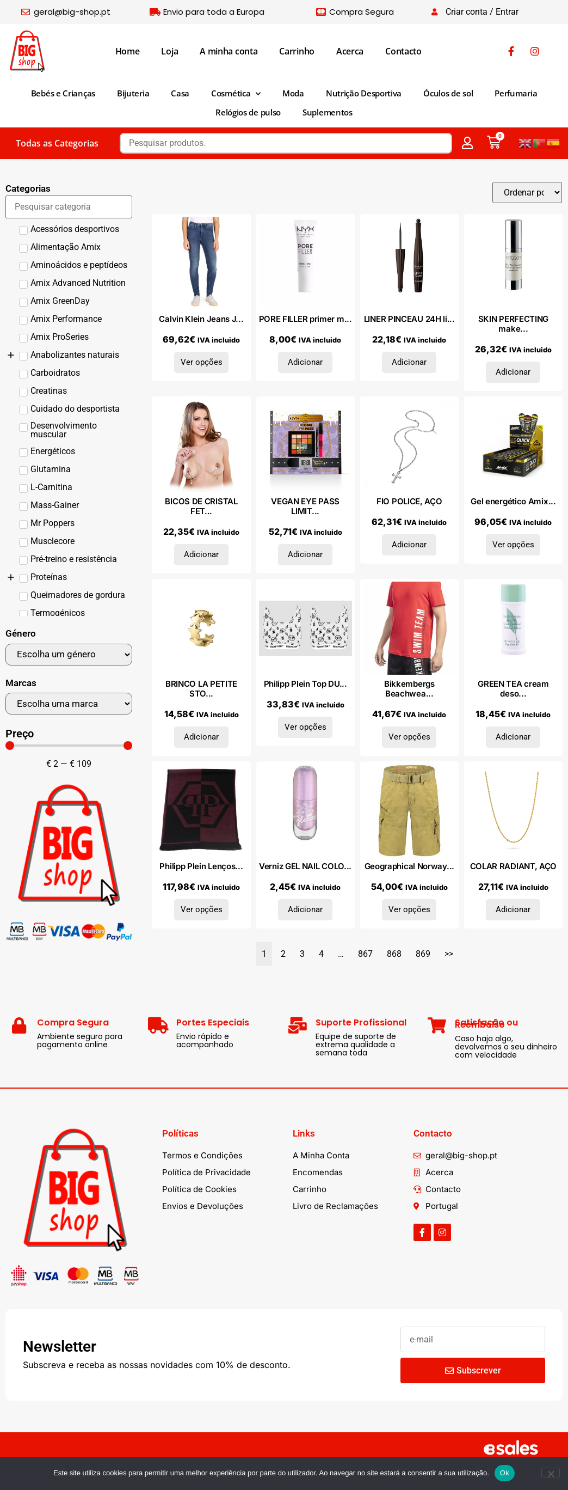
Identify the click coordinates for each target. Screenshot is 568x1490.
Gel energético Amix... (513, 501)
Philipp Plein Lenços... (201, 866)
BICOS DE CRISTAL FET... (201, 506)
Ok (504, 1473)
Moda (293, 93)
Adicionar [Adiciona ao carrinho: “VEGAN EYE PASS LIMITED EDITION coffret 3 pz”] (305, 554)
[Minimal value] (68, 745)
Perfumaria (516, 93)
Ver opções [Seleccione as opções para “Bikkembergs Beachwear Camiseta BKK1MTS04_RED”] (409, 737)
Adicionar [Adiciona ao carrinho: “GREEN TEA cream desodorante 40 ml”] (513, 737)
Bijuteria (133, 93)
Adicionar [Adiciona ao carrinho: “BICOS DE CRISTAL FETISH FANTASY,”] (201, 554)
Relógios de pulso (248, 112)
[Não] (550, 1472)
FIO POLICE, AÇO (409, 501)
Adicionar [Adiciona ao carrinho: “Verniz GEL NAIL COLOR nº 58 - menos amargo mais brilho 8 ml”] (305, 909)
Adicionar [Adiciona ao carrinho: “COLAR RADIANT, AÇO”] (513, 909)
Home (127, 51)
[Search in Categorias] (68, 207)
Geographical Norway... (409, 866)
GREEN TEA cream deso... (513, 689)
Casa (180, 93)
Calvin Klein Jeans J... (201, 319)
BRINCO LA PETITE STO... (201, 689)
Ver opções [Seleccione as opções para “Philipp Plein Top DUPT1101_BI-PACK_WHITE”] (305, 727)
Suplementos (327, 112)
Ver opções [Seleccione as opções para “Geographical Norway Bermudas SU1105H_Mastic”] (409, 909)
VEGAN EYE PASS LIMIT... (305, 506)
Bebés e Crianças (63, 93)
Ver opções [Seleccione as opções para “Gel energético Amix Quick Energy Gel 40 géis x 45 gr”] (513, 544)
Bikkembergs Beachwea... (409, 689)
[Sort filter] (527, 192)
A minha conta (228, 51)
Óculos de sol (448, 93)
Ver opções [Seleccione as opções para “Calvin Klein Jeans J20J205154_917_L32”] (202, 362)
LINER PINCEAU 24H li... (409, 319)
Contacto (403, 51)
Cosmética (236, 94)
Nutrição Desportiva (364, 93)
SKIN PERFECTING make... (513, 324)
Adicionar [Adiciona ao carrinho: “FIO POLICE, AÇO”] (409, 544)
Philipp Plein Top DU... (305, 684)
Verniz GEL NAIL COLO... (305, 866)
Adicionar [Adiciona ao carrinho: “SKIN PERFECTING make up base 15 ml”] (513, 372)
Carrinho (296, 51)
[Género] (68, 654)
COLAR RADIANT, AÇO (513, 866)
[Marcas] (68, 704)
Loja (169, 51)
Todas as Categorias (57, 143)
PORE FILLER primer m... (305, 319)
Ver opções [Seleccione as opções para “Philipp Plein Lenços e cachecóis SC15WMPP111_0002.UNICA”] (202, 909)
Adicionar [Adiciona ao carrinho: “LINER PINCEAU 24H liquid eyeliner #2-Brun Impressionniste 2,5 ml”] (409, 362)
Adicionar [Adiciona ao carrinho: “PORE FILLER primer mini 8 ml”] (305, 362)
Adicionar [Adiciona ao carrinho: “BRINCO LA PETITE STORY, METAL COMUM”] (201, 737)
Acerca (349, 51)
